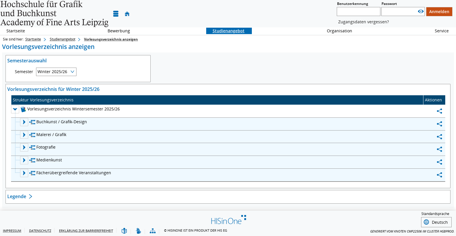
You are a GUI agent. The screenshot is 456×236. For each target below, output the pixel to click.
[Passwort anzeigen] (421, 11)
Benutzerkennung (352, 3)
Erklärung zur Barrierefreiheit (86, 230)
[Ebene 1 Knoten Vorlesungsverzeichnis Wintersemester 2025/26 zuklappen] (15, 109)
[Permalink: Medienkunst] (439, 162)
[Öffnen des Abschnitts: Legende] (228, 197)
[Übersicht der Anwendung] (152, 231)
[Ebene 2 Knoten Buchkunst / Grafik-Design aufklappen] (24, 122)
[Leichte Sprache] (124, 231)
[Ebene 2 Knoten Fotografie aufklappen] (24, 147)
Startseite (15, 31)
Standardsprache (435, 213)
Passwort (389, 3)
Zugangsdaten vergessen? (363, 21)
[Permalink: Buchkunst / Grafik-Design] (439, 123)
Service (438, 31)
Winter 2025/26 (52, 71)
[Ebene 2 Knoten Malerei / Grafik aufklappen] (24, 135)
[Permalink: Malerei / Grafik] (439, 136)
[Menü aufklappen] (116, 14)
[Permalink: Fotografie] (439, 149)
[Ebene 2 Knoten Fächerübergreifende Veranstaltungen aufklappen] (24, 173)
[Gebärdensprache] (138, 231)
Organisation (336, 31)
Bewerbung (115, 31)
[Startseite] (127, 13)
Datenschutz (40, 230)
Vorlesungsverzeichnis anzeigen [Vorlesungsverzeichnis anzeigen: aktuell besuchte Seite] (111, 39)
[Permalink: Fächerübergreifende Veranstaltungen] (439, 174)
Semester (24, 71)
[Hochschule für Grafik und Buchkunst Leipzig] (54, 13)
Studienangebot (225, 31)
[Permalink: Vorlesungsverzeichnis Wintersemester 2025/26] (439, 111)
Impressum (12, 230)
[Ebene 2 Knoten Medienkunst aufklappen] (24, 160)
